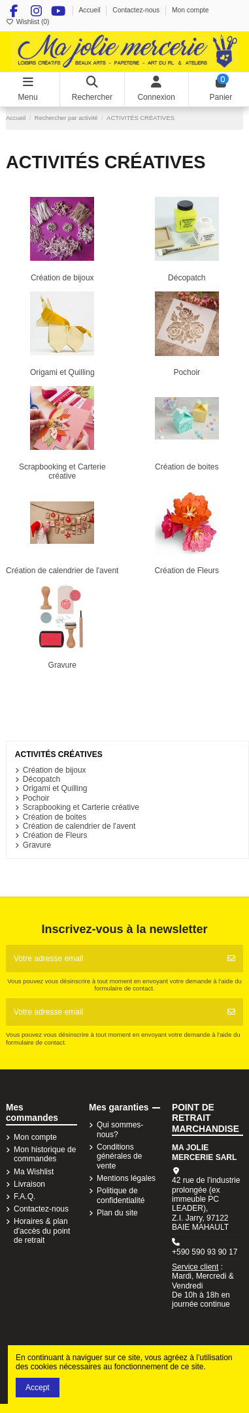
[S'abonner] (231, 958)
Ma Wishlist (34, 1171)
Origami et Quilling (62, 372)
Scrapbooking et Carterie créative (62, 471)
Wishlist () (27, 21)
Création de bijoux (62, 277)
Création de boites (186, 466)
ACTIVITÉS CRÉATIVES (59, 754)
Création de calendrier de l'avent (62, 570)
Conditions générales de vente (119, 1156)
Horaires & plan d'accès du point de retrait (42, 1231)
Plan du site (117, 1212)
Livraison (29, 1184)
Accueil (90, 10)
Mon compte (190, 10)
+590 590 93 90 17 (204, 1252)
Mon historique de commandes (45, 1154)
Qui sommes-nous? (120, 1129)
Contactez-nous (136, 10)
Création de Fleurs (186, 570)
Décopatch (186, 277)
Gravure (62, 665)
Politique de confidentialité (120, 1195)
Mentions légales (126, 1178)
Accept (37, 1387)
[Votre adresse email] (113, 958)
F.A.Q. (24, 1196)
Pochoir (186, 372)
